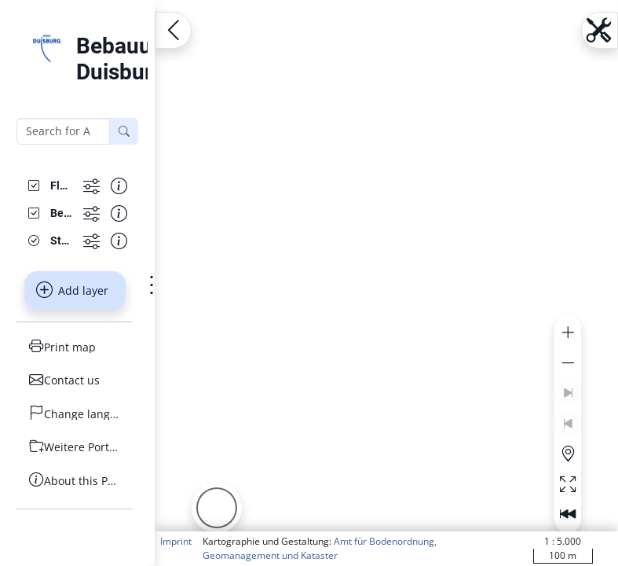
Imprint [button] (176, 541)
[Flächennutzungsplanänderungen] (60, 186)
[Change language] (74, 414)
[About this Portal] (74, 481)
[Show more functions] (91, 186)
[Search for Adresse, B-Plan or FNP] (63, 131)
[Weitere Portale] (74, 447)
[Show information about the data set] (119, 186)
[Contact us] (74, 380)
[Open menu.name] (173, 30)
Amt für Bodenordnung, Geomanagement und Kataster (320, 548)
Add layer (72, 290)
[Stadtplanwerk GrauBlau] (60, 241)
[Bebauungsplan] (60, 213)
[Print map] (74, 347)
